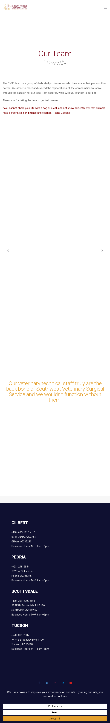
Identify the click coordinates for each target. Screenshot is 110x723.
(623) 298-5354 (20, 566)
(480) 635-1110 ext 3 (23, 532)
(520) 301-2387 (20, 635)
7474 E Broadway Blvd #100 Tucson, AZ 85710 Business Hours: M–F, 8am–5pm (30, 644)
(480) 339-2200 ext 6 (23, 600)
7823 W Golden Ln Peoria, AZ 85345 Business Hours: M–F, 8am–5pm (30, 576)
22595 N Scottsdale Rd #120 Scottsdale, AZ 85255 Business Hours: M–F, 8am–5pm (30, 610)
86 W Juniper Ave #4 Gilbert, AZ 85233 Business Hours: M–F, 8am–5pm (30, 541)
